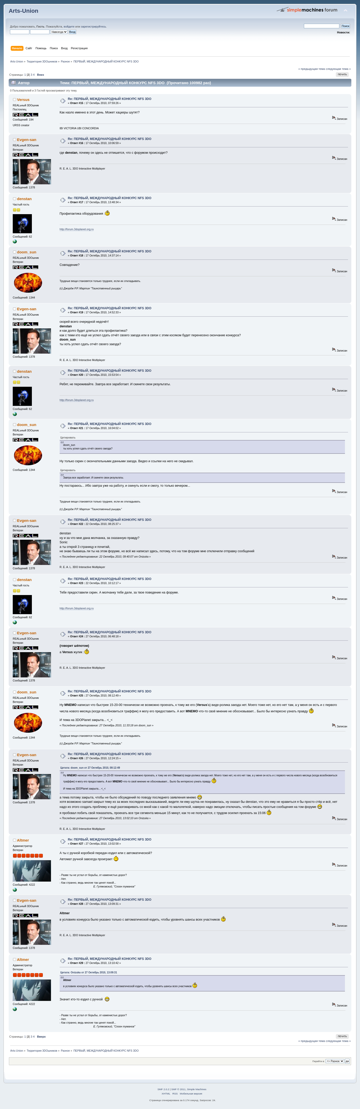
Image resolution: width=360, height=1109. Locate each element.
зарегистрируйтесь (93, 26)
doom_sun (26, 252)
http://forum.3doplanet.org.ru (77, 229)
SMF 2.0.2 (163, 1089)
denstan (24, 199)
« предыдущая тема (311, 68)
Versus (23, 99)
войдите (69, 26)
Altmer (23, 840)
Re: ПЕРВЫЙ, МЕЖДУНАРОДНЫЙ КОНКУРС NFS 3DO (109, 99)
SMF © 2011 (178, 1089)
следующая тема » (338, 68)
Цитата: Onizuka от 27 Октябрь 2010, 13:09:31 (88, 972)
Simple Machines (196, 1089)
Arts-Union (23, 11)
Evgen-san (26, 139)
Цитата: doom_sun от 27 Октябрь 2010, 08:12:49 (90, 767)
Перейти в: (318, 1061)
